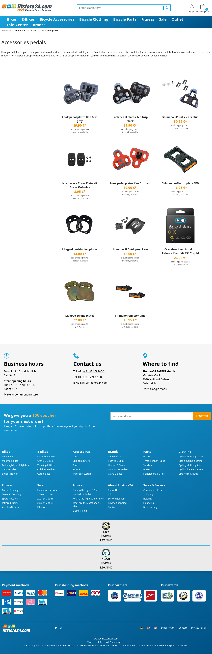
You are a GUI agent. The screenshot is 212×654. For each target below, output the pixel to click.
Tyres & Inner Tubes (154, 460)
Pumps (76, 469)
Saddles (147, 465)
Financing (148, 502)
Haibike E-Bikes (116, 465)
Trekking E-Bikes (46, 465)
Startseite (6, 30)
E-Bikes (28, 19)
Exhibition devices (47, 490)
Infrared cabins (10, 502)
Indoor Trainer (10, 473)
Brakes (147, 469)
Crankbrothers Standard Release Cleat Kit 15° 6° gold (180, 251)
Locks (76, 456)
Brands (39, 24)
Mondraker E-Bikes (118, 469)
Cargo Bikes (43, 473)
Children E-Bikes (46, 469)
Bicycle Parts (124, 19)
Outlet (177, 19)
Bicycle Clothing (93, 19)
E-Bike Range (80, 510)
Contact (112, 507)
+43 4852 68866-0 (93, 371)
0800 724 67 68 (92, 377)
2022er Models (45, 502)
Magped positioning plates (79, 249)
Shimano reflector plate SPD (180, 183)
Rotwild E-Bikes (116, 460)
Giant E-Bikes (115, 473)
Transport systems (83, 473)
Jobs (110, 494)
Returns (147, 498)
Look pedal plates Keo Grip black (130, 119)
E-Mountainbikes (46, 456)
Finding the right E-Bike (85, 490)
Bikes (12, 19)
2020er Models (45, 494)
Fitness (147, 19)
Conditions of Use (152, 490)
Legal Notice (168, 627)
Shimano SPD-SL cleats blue (180, 117)
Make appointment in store (21, 394)
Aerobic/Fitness (10, 507)
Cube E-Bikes (115, 456)
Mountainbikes (10, 460)
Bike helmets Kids (188, 473)
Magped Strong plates (79, 315)
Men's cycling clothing (191, 460)
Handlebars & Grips (153, 473)
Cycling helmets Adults (191, 469)
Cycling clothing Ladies (191, 456)
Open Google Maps (155, 389)
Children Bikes (10, 469)
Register (202, 416)
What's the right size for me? (88, 498)
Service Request (116, 498)
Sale (163, 19)
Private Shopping (117, 502)
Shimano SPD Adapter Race (130, 249)
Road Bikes (8, 456)
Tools (75, 465)
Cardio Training (10, 490)
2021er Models (45, 498)
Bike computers (81, 460)
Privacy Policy (198, 627)
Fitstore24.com (110, 638)
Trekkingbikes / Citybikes (15, 465)
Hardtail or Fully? (82, 494)
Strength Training (11, 494)
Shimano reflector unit (130, 315)
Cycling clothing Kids (190, 465)
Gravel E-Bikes (45, 460)
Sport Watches (10, 498)
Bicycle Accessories (57, 19)
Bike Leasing (150, 507)
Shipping (148, 494)
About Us (113, 490)
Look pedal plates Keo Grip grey (79, 119)
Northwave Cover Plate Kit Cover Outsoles (79, 185)
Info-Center (17, 24)
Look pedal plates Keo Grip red (130, 183)
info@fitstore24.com (94, 382)
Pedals (146, 456)
